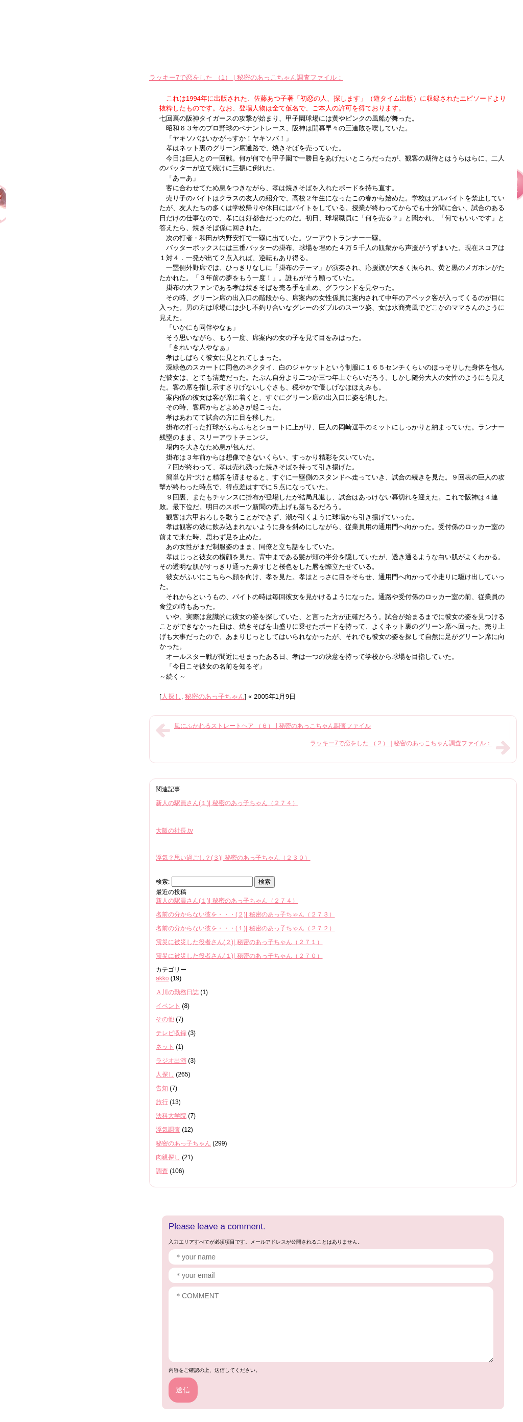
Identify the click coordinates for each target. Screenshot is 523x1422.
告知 (162, 1088)
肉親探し (168, 1157)
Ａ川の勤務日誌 (177, 992)
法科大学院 (171, 1115)
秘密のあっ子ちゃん (215, 696)
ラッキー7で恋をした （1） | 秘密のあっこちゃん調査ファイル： (246, 77)
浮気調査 (168, 1129)
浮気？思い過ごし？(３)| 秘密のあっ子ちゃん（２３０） (233, 857)
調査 (162, 1171)
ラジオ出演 (171, 1060)
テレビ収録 (171, 1033)
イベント (168, 1006)
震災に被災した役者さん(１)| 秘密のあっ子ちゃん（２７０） (239, 955)
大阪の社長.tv (174, 830)
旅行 (162, 1102)
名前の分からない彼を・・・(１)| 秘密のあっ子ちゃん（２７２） (245, 928)
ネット (165, 1046)
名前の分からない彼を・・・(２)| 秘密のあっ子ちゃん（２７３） (245, 914)
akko (162, 978)
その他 (165, 1019)
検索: (163, 881)
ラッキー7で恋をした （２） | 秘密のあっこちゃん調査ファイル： (401, 743)
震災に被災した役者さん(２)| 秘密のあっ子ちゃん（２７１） (239, 942)
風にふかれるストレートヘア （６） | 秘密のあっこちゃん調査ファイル (272, 725)
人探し (171, 696)
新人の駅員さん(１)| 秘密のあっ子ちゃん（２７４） (227, 803)
